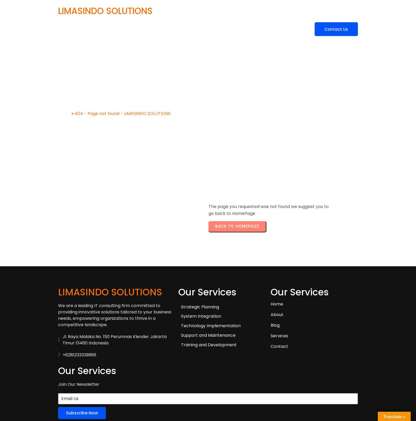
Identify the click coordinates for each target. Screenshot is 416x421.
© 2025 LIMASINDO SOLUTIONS (89, 396)
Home (64, 108)
